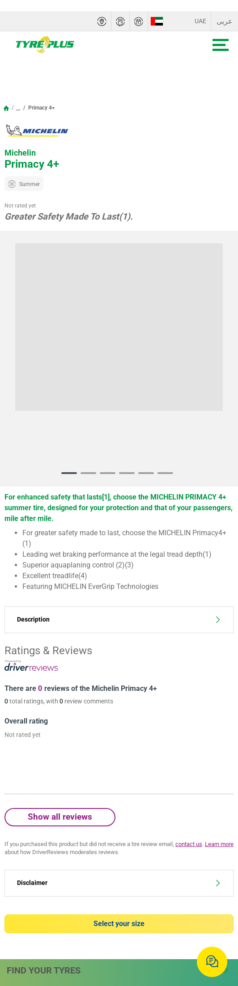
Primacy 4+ (41, 108)
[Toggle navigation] (220, 45)
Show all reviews (60, 817)
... (18, 108)
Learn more (219, 844)
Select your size (119, 923)
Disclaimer (119, 883)
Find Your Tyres (118, 970)
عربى (225, 21)
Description (119, 619)
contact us (188, 844)
